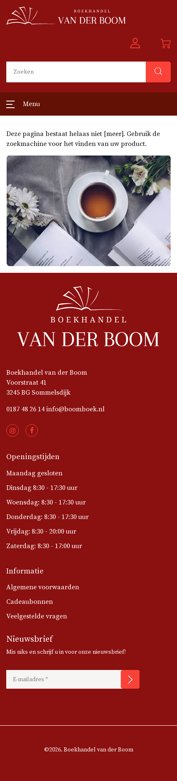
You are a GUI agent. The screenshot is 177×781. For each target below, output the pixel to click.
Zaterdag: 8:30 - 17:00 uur (44, 546)
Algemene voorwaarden (42, 587)
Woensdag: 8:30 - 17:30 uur (46, 502)
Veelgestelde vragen (36, 616)
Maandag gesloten (34, 473)
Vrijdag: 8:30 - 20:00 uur (41, 531)
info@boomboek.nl (75, 409)
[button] (135, 43)
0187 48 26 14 (25, 409)
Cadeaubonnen (29, 602)
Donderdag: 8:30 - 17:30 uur (47, 517)
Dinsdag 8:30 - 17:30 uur (41, 488)
